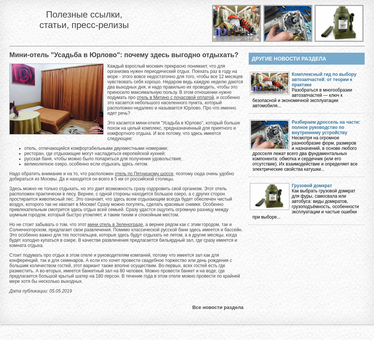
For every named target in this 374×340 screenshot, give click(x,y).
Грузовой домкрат (312, 185)
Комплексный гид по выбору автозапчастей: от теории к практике (324, 79)
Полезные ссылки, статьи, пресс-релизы (84, 19)
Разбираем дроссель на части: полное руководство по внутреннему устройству (326, 127)
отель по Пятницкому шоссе (144, 173)
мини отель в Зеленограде (115, 224)
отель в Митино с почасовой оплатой (175, 97)
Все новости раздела (217, 307)
